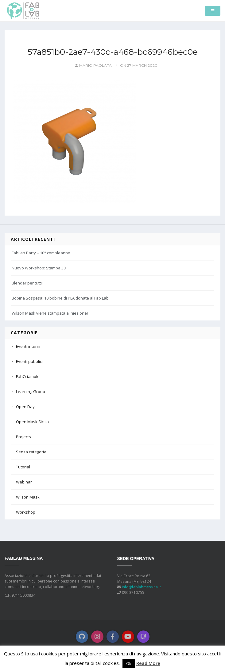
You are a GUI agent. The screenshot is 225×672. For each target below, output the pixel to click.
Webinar (24, 482)
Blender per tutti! (27, 283)
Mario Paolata (93, 65)
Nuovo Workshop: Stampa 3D (39, 268)
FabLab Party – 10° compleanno (41, 253)
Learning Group (30, 391)
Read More (148, 663)
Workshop (25, 512)
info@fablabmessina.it (141, 587)
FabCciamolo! (28, 376)
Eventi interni (28, 346)
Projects (23, 436)
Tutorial (23, 467)
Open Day (25, 406)
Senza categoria (31, 452)
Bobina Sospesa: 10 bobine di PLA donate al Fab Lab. (61, 298)
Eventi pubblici (29, 361)
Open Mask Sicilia (32, 421)
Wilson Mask (28, 497)
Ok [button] (128, 663)
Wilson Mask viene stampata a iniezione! (50, 313)
